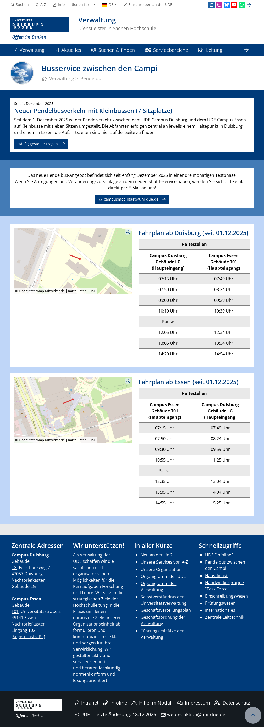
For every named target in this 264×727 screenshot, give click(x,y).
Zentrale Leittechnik (224, 617)
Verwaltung (29, 50)
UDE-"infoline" (219, 555)
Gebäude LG (24, 586)
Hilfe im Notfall (152, 703)
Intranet (87, 703)
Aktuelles (68, 50)
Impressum (193, 703)
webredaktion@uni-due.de (196, 714)
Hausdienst (216, 575)
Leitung (210, 50)
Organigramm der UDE (163, 576)
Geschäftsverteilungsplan (166, 610)
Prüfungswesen (220, 603)
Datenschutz (232, 703)
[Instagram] (219, 5)
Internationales (220, 610)
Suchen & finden (113, 50)
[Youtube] (234, 5)
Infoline (115, 703)
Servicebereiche (166, 50)
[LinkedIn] (211, 5)
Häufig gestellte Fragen (38, 143)
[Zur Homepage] (39, 28)
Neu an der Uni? (156, 555)
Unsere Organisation (161, 569)
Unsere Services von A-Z (164, 562)
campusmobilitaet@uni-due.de (131, 199)
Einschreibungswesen (226, 596)
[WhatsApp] (242, 5)
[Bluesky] (227, 5)
